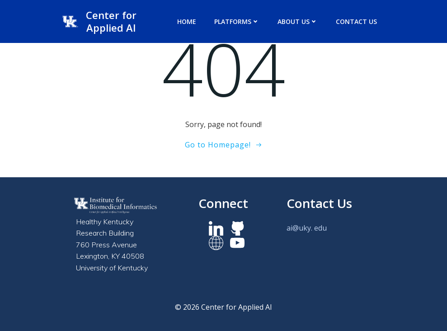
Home (186, 21)
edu (320, 228)
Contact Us (356, 21)
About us (298, 21)
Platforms (236, 21)
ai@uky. (299, 228)
